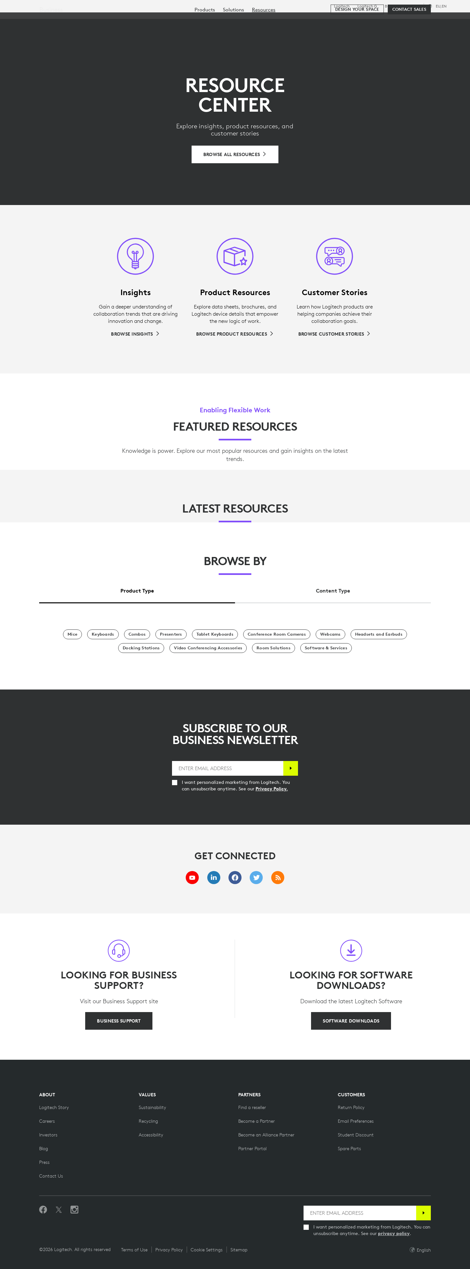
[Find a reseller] (252, 1107)
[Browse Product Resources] (235, 334)
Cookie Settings (207, 1250)
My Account (421, 21)
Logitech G (367, 6)
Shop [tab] (103, 20)
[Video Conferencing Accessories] (208, 648)
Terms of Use (134, 1250)
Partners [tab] (244, 20)
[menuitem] (205, 40)
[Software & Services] (326, 648)
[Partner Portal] (252, 1148)
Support (412, 6)
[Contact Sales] (409, 40)
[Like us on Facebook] (43, 1210)
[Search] (385, 21)
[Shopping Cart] (441, 21)
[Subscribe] (290, 768)
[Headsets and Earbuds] (379, 634)
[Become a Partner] (256, 1121)
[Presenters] (171, 634)
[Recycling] (148, 1121)
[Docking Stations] (141, 648)
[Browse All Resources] (235, 154)
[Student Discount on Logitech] (356, 1135)
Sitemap (238, 1250)
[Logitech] (55, 20)
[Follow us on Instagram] (74, 1210)
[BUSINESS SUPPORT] (118, 1021)
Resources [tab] (205, 20)
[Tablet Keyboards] (215, 634)
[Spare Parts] (349, 1148)
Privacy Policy (169, 1250)
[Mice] (72, 634)
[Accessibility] (151, 1135)
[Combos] (137, 634)
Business (392, 6)
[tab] (137, 589)
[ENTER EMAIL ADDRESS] (228, 768)
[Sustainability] (152, 1107)
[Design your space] (357, 40)
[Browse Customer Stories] (334, 334)
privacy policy (394, 1233)
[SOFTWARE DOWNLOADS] (351, 1021)
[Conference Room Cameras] (276, 634)
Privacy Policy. (272, 789)
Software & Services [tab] (150, 20)
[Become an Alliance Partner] (266, 1135)
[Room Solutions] (273, 648)
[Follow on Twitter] (59, 1210)
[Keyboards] (102, 634)
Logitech (342, 6)
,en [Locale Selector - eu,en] (441, 6)
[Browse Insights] (135, 334)
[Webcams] (330, 634)
